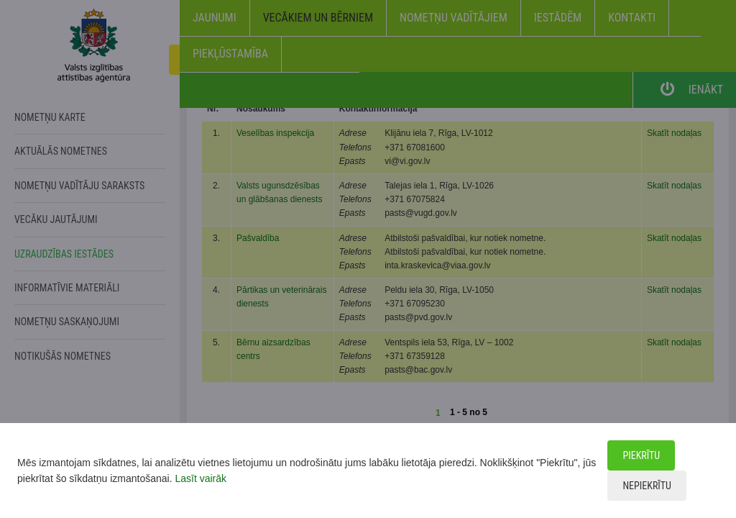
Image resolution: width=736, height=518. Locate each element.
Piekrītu (641, 455)
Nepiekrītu (646, 485)
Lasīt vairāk (200, 478)
